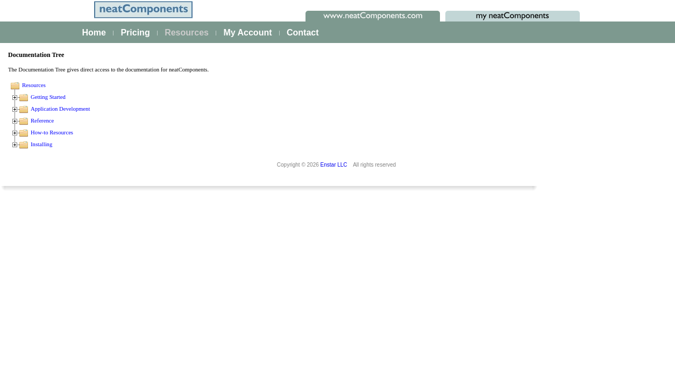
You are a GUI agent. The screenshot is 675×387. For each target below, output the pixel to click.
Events (34, 264)
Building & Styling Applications (73, 206)
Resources (187, 32)
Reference (206, 121)
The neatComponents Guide (70, 146)
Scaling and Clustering (60, 250)
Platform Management (60, 175)
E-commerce (44, 293)
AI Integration (45, 279)
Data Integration (49, 221)
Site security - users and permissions (84, 308)
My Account (247, 32)
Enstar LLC (334, 356)
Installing (205, 144)
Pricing (135, 32)
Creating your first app (60, 161)
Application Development (224, 109)
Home (94, 32)
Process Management (59, 235)
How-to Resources (216, 132)
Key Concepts (46, 338)
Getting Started (212, 97)
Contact (303, 32)
